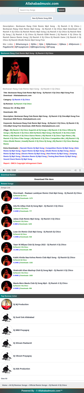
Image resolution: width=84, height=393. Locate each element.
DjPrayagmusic (22, 47)
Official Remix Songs (38, 385)
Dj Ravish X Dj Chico (21, 100)
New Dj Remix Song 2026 (42, 18)
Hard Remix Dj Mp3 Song (57, 154)
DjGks (33, 44)
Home (4, 385)
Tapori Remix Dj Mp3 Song (33, 151)
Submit (61, 10)
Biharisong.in (22, 44)
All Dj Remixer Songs (18, 385)
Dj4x (41, 44)
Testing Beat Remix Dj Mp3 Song (62, 156)
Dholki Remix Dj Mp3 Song (57, 151)
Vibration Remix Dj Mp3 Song (34, 156)
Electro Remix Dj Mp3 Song (33, 154)
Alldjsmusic (74, 44)
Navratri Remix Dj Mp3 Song (32, 148)
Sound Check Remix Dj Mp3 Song (17, 159)
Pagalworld (8, 47)
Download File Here (43, 179)
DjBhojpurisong (37, 47)
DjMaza (62, 44)
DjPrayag (50, 47)
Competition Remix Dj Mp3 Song (59, 148)
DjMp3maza (51, 44)
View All (4, 379)
